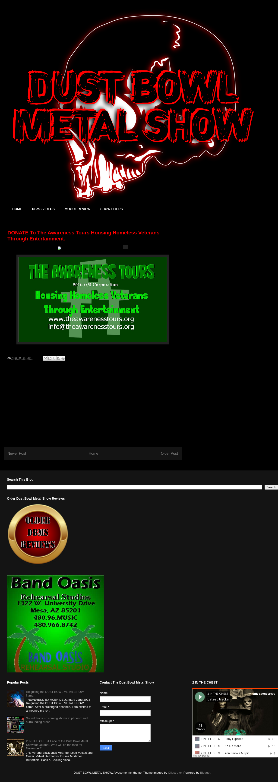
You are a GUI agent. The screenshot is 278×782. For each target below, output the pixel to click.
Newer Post (16, 453)
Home (93, 453)
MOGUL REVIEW (77, 209)
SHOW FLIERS (111, 209)
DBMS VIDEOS (43, 209)
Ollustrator (175, 772)
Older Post (169, 453)
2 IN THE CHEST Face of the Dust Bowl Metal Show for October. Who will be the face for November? (57, 744)
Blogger (205, 772)
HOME (17, 209)
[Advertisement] (92, 406)
